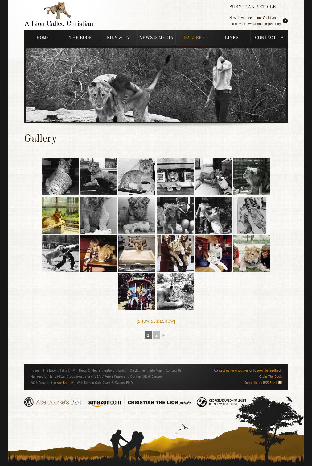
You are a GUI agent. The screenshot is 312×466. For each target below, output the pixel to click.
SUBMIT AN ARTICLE (252, 7)
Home (42, 38)
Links (232, 38)
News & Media (156, 38)
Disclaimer (138, 370)
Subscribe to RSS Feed (263, 382)
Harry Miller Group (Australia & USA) (74, 376)
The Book (80, 38)
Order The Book (270, 376)
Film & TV (118, 38)
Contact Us (269, 38)
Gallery (194, 38)
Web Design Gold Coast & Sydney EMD (105, 382)
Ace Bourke (65, 382)
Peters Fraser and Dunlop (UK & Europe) (134, 376)
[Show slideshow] (156, 321)
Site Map (155, 370)
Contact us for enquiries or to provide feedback (248, 370)
